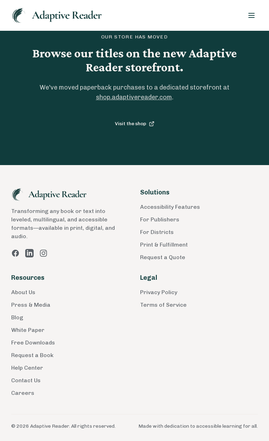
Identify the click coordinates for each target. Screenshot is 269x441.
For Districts (157, 232)
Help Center (27, 367)
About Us (23, 292)
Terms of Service (163, 304)
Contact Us (26, 380)
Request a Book (32, 355)
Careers (22, 393)
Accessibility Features (170, 207)
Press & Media (30, 304)
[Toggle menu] (251, 15)
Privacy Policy (158, 292)
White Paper (27, 330)
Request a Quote (162, 257)
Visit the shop (134, 124)
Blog (17, 317)
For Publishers (159, 219)
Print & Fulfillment (164, 244)
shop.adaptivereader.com (134, 97)
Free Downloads (33, 342)
